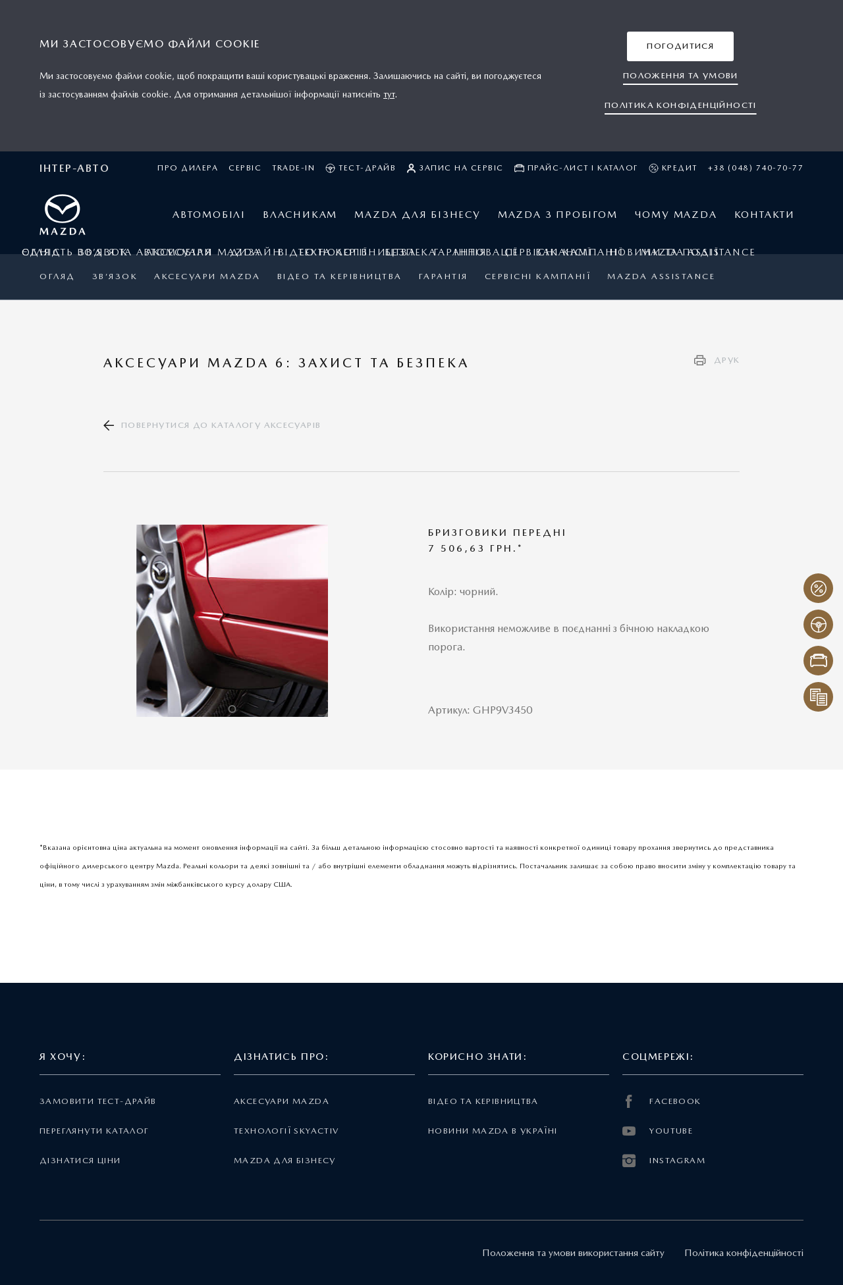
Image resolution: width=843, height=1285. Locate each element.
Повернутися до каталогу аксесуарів (221, 425)
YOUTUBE (657, 1131)
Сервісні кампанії (538, 276)
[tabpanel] (232, 621)
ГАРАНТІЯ (443, 276)
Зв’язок (115, 276)
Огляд (58, 276)
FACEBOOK (661, 1101)
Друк (727, 360)
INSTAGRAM (663, 1160)
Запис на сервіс (455, 168)
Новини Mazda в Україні (493, 1131)
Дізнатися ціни (80, 1160)
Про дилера (187, 167)
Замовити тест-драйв (98, 1101)
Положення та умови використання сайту (573, 1253)
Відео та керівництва (339, 276)
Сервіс (245, 167)
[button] (680, 46)
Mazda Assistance (661, 276)
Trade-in (293, 167)
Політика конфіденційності (743, 1253)
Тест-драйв (360, 168)
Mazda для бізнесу (285, 1160)
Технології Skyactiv (286, 1131)
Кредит (673, 168)
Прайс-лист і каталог (576, 168)
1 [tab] (232, 709)
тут (388, 94)
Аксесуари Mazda (207, 276)
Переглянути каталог (94, 1131)
